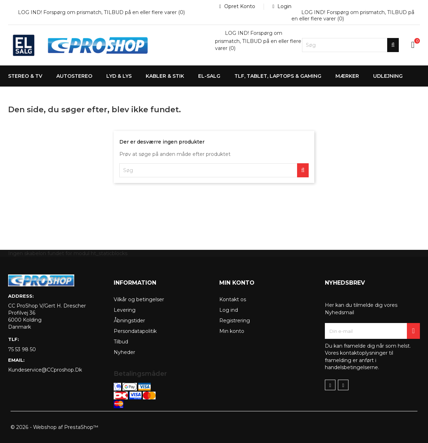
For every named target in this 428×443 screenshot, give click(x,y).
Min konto (231, 331)
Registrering (234, 320)
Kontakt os (232, 299)
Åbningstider (129, 320)
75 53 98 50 (22, 349)
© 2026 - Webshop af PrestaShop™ (54, 427)
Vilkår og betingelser (139, 299)
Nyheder (124, 352)
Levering (125, 310)
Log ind (228, 310)
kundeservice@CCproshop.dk (45, 370)
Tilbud (121, 341)
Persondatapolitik (135, 331)
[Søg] (350, 45)
